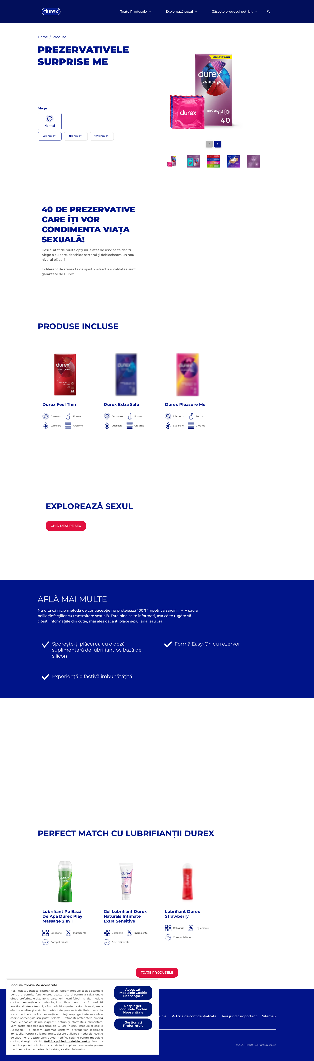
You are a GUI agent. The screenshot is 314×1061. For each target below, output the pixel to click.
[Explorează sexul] (179, 11)
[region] (82, 1017)
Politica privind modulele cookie (67, 1041)
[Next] (217, 144)
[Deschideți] (268, 11)
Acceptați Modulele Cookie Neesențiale (133, 993)
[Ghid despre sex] (66, 526)
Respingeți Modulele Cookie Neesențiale (133, 1009)
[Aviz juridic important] (239, 1016)
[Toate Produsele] (133, 11)
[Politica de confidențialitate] (194, 1016)
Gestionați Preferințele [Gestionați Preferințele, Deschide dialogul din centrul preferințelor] (133, 1024)
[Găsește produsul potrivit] (232, 11)
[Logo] (51, 11)
